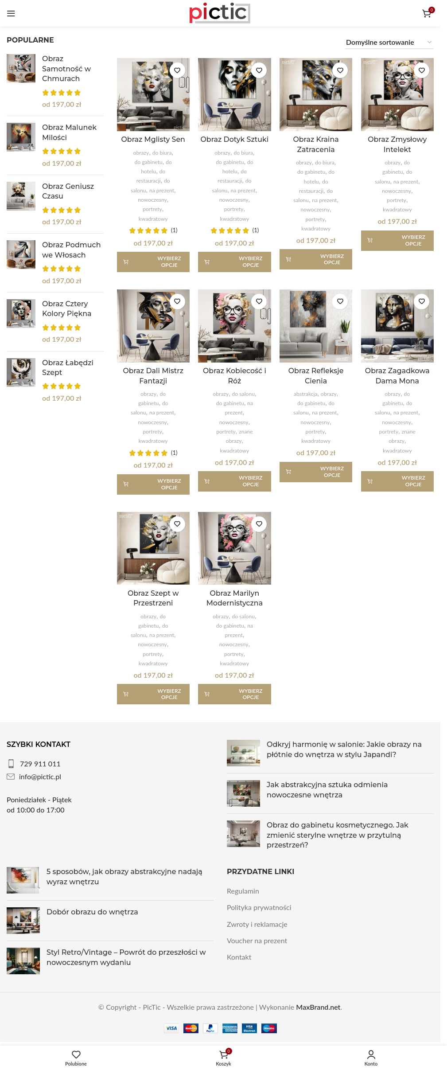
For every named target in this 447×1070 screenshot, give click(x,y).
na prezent (161, 190)
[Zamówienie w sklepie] (389, 42)
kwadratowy (153, 218)
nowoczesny (152, 199)
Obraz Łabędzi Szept (67, 368)
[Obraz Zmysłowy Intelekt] (397, 94)
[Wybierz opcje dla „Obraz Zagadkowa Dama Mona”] (397, 481)
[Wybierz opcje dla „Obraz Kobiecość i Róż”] (234, 481)
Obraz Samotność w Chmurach (66, 69)
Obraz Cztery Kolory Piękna (67, 309)
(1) (174, 230)
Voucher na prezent (257, 940)
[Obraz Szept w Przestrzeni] (153, 548)
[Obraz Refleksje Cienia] (316, 325)
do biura (161, 152)
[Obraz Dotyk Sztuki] (234, 94)
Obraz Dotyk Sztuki (234, 139)
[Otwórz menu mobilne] (11, 13)
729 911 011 (40, 763)
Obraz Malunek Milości (69, 132)
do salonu (243, 394)
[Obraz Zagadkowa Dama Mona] (397, 325)
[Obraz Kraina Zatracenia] (316, 94)
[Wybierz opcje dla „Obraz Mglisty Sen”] (153, 261)
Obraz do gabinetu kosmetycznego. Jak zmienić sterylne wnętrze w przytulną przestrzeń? (337, 835)
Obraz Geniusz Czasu (68, 191)
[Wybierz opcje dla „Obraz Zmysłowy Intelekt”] (397, 240)
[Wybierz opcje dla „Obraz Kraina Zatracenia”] (316, 259)
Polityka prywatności (259, 907)
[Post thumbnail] (243, 753)
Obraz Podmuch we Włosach (71, 250)
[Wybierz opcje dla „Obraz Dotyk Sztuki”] (234, 261)
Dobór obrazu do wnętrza (92, 912)
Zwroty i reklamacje (257, 923)
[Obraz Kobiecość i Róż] (234, 325)
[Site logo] (220, 12)
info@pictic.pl (40, 776)
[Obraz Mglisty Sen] (153, 94)
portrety (152, 209)
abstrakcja (305, 394)
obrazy (141, 152)
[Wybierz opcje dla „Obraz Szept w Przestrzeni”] (153, 694)
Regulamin (243, 890)
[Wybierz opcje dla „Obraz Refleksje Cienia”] (316, 471)
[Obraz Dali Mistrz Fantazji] (153, 325)
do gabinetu (148, 161)
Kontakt (239, 957)
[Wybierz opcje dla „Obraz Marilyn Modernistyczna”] (234, 694)
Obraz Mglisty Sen (153, 139)
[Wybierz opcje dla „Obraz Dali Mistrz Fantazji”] (153, 484)
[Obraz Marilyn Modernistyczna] (234, 548)
